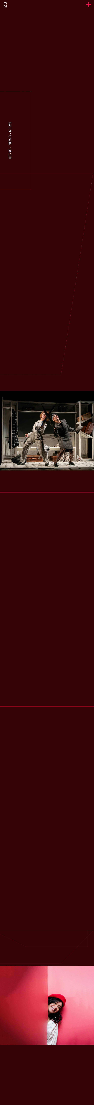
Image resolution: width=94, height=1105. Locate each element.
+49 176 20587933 (47, 1083)
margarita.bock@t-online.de (47, 1087)
